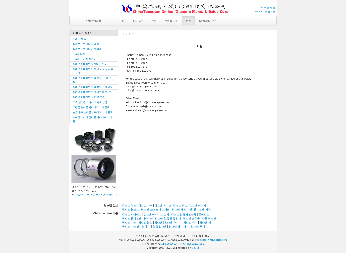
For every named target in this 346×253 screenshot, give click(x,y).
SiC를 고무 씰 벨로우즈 (85, 59)
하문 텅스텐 (209, 218)
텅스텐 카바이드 (131, 214)
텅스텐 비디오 (162, 205)
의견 (188, 20)
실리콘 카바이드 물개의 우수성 (89, 64)
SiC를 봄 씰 (79, 54)
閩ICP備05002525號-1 (192, 243)
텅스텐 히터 (190, 222)
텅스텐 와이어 (173, 222)
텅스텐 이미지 (198, 205)
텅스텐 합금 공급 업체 (168, 218)
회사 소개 (138, 20)
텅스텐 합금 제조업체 (184, 214)
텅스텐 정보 (180, 205)
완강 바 (146, 226)
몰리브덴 (204, 214)
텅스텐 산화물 (191, 218)
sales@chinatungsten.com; (211, 239)
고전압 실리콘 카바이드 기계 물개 (91, 107)
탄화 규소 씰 (79, 38)
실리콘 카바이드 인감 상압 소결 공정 (93, 87)
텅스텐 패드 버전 (182, 209)
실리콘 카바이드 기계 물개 (87, 48)
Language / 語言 (209, 20)
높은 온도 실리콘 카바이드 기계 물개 (93, 112)
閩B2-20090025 (169, 243)
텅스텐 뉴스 (129, 205)
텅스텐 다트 (129, 222)
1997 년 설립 (268, 7)
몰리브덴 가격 (202, 209)
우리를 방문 (171, 20)
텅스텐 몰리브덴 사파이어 (137, 218)
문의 (154, 20)
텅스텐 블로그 (130, 209)
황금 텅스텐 (160, 226)
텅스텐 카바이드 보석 (156, 214)
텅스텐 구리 (198, 226)
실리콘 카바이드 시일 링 (86, 43)
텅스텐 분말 (145, 222)
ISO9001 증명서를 (265, 11)
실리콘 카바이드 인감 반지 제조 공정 (93, 92)
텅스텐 (158, 222)
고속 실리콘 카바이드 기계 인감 (90, 102)
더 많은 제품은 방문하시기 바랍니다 (96, 194)
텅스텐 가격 (145, 205)
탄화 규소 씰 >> (82, 33)
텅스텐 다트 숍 (131, 226)
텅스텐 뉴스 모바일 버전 (155, 209)
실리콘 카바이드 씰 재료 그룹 (89, 97)
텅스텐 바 (205, 222)
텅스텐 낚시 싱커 (179, 226)
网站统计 (194, 247)
